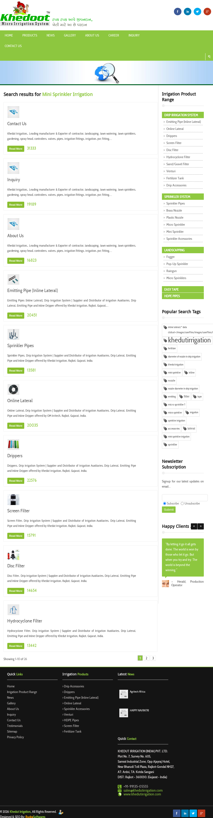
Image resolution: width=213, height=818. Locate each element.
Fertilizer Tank (175, 178)
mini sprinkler (174, 372)
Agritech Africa (137, 691)
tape (199, 396)
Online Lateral (20, 401)
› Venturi (67, 715)
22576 (31, 480)
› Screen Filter (70, 726)
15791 (31, 535)
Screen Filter (18, 511)
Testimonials (15, 726)
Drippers (14, 456)
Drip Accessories (176, 185)
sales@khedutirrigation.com (143, 791)
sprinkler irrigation (176, 420)
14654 (31, 591)
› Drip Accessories (73, 686)
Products (29, 35)
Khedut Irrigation (20, 812)
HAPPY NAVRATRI (139, 710)
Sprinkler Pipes (20, 346)
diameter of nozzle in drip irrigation (184, 356)
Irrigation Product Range (22, 692)
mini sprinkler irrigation (178, 436)
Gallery (70, 35)
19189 (31, 204)
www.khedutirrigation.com (142, 794)
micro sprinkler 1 (176, 404)
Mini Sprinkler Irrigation (67, 94)
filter (186, 396)
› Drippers (68, 692)
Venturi (171, 171)
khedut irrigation (175, 364)
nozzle (171, 380)
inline (191, 372)
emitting (172, 396)
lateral (191, 428)
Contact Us (13, 46)
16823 (31, 260)
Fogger (170, 257)
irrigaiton (194, 412)
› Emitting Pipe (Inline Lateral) (80, 698)
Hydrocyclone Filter (24, 621)
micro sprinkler (175, 412)
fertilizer (172, 348)
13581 (31, 370)
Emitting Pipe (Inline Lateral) (32, 291)
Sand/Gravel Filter (177, 164)
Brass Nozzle (174, 211)
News (51, 35)
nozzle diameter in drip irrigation (183, 388)
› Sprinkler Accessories (76, 709)
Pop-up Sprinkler (177, 264)
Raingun (171, 271)
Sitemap (12, 732)
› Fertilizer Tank (71, 732)
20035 (32, 425)
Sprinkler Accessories (179, 239)
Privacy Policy (15, 737)
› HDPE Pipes (70, 720)
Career (114, 35)
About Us (92, 35)
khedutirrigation (189, 340)
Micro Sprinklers (176, 278)
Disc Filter (16, 566)
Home (9, 35)
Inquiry (134, 35)
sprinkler (172, 444)
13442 (31, 646)
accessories (174, 428)
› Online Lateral (71, 703)
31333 (31, 148)
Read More (15, 148)
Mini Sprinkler (175, 232)
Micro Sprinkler (175, 225)
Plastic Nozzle (174, 218)
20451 (31, 315)
